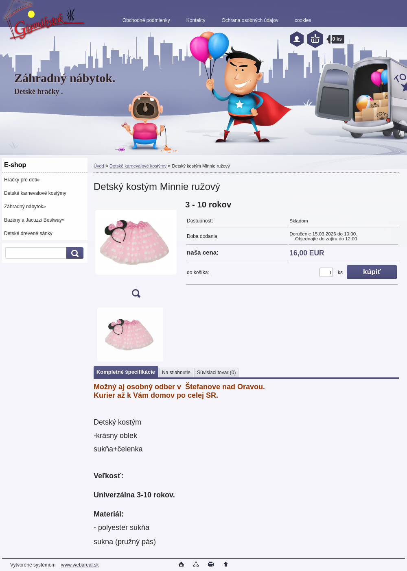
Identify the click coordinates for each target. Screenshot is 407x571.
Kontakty (196, 20)
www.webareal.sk (80, 565)
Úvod (99, 165)
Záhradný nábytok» (25, 206)
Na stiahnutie (176, 372)
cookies (303, 20)
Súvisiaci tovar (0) (216, 372)
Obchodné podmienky (146, 20)
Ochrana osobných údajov (249, 20)
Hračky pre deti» (21, 180)
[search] (73, 253)
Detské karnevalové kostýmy (35, 193)
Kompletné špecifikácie (125, 372)
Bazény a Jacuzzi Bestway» (34, 220)
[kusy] (326, 272)
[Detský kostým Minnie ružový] (136, 251)
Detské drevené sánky (28, 233)
